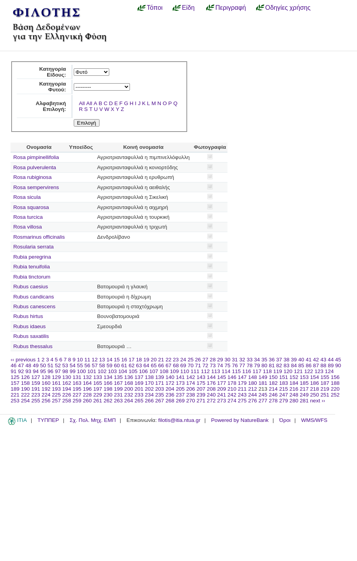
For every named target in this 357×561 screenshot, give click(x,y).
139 (159, 377)
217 (304, 389)
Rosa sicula (27, 197)
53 (65, 365)
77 (242, 365)
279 (283, 401)
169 (139, 383)
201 (139, 389)
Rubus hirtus (28, 316)
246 (273, 395)
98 (65, 371)
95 (43, 371)
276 (252, 401)
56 (87, 365)
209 (221, 389)
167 (118, 383)
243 (242, 395)
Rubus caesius (30, 286)
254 (25, 401)
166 (107, 383)
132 (87, 377)
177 (221, 383)
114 (226, 371)
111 (195, 371)
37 (279, 360)
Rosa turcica (28, 217)
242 (231, 395)
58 (102, 365)
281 (304, 401)
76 (235, 365)
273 (221, 401)
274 (231, 401)
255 (35, 401)
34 (257, 360)
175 (201, 383)
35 (264, 360)
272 (211, 401)
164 (87, 383)
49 (36, 365)
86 (308, 365)
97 (58, 371)
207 (201, 389)
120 (288, 371)
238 (190, 395)
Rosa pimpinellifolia (36, 157)
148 (252, 377)
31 (235, 360)
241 (221, 395)
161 (56, 383)
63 (139, 365)
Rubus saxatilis (31, 336)
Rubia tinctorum (31, 277)
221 (15, 395)
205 (180, 389)
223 (35, 395)
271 (201, 401)
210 (231, 389)
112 (205, 371)
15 (117, 360)
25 (191, 360)
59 (109, 365)
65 (153, 365)
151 (283, 377)
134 (107, 377)
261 (97, 401)
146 (231, 377)
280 (294, 401)
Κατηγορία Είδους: (52, 72)
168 (128, 383)
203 (159, 389)
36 (272, 360)
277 (262, 401)
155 (324, 377)
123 (318, 371)
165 (97, 383)
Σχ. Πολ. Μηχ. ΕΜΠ (92, 420)
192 (46, 389)
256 (46, 401)
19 (146, 360)
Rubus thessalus (33, 346)
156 (335, 377)
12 (95, 360)
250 (314, 395)
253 (15, 401)
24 (183, 360)
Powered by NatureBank (239, 420)
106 (143, 371)
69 (183, 365)
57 (95, 365)
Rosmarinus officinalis (39, 237)
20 (153, 360)
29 (220, 360)
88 (323, 365)
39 (294, 360)
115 (236, 371)
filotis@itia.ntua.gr (179, 420)
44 (331, 360)
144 (211, 377)
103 (112, 371)
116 (246, 371)
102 (102, 371)
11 (87, 360)
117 (256, 371)
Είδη (188, 7)
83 (287, 365)
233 (139, 395)
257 (56, 401)
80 (264, 365)
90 (338, 365)
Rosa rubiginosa (32, 177)
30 (227, 360)
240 (211, 395)
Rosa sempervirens (36, 187)
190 (25, 389)
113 (215, 371)
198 (107, 389)
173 (180, 383)
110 (184, 371)
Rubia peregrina (32, 257)
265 (139, 401)
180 (252, 383)
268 (169, 401)
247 (283, 395)
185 (304, 383)
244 (252, 395)
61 (124, 365)
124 (329, 371)
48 (28, 365)
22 (168, 360)
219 (324, 389)
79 (257, 365)
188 (335, 383)
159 (35, 383)
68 (176, 365)
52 (58, 365)
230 (107, 395)
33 (249, 360)
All (82, 103)
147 (242, 377)
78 (249, 365)
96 (50, 371)
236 (169, 395)
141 (180, 377)
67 (168, 365)
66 (161, 365)
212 (252, 389)
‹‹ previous (23, 360)
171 (159, 383)
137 (139, 377)
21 (161, 360)
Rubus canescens (34, 306)
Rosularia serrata (33, 247)
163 (77, 383)
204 (169, 389)
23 (176, 360)
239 (201, 395)
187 (324, 383)
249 (304, 395)
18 (139, 360)
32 (242, 360)
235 (159, 395)
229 (97, 395)
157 (15, 383)
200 (128, 389)
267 (159, 401)
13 (102, 360)
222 (25, 395)
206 (190, 389)
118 (267, 371)
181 (262, 383)
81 (272, 365)
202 (149, 389)
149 (262, 377)
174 (190, 383)
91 (13, 371)
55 (80, 365)
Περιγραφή (230, 7)
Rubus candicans (33, 297)
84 (294, 365)
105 (133, 371)
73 (213, 365)
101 (91, 371)
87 (316, 365)
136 (128, 377)
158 (25, 383)
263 (118, 401)
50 (43, 365)
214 (273, 389)
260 (87, 401)
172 (169, 383)
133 (97, 377)
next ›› (317, 401)
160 (46, 383)
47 (21, 365)
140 (169, 377)
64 (146, 365)
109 (174, 371)
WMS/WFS (314, 420)
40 (301, 360)
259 (77, 401)
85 (301, 365)
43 (323, 360)
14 (109, 360)
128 (46, 377)
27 (205, 360)
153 (304, 377)
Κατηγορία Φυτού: (52, 87)
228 (87, 395)
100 (81, 371)
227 (77, 395)
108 (164, 371)
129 (56, 377)
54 (72, 365)
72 (205, 365)
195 (77, 389)
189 (15, 389)
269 (180, 401)
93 (28, 371)
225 (56, 395)
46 (13, 365)
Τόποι (155, 7)
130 (66, 377)
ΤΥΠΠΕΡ (48, 420)
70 (191, 365)
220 (335, 389)
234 (149, 395)
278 (273, 401)
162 (66, 383)
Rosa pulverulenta (34, 167)
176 (211, 383)
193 (56, 389)
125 (15, 377)
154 (314, 377)
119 (277, 371)
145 (221, 377)
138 (149, 377)
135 (118, 377)
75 (227, 365)
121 (298, 371)
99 (72, 371)
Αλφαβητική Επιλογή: (51, 106)
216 (294, 389)
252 (335, 395)
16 (124, 360)
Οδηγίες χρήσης (288, 7)
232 (128, 395)
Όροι (285, 420)
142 (190, 377)
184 (294, 383)
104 (122, 371)
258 (66, 401)
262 (107, 401)
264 (128, 401)
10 (80, 360)
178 (231, 383)
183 (283, 383)
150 (273, 377)
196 (87, 389)
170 (149, 383)
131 (77, 377)
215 (283, 389)
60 (117, 365)
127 (35, 377)
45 (338, 360)
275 (242, 401)
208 (211, 389)
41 (308, 360)
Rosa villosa (27, 227)
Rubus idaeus (29, 326)
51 (50, 365)
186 (314, 383)
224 (46, 395)
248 (294, 395)
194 (66, 389)
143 (201, 377)
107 (153, 371)
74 (220, 365)
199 (118, 389)
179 (242, 383)
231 (118, 395)
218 (314, 389)
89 (331, 365)
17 (132, 360)
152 (294, 377)
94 (36, 371)
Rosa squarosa (31, 207)
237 (180, 395)
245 (262, 395)
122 (308, 371)
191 (35, 389)
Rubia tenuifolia (31, 267)
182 (273, 383)
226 (66, 395)
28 (213, 360)
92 (21, 371)
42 (316, 360)
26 (198, 360)
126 (25, 377)
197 (97, 389)
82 (279, 365)
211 (242, 389)
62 (132, 365)
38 (287, 360)
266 (149, 401)
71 (198, 365)
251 (324, 395)
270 (190, 401)
